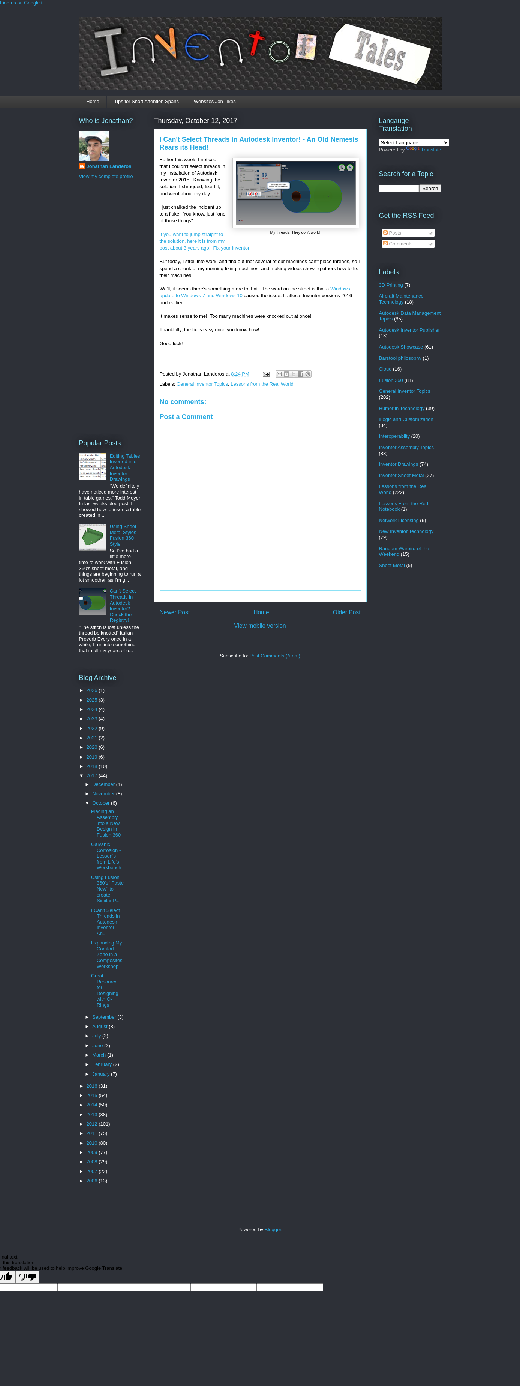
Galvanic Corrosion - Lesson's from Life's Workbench (106, 855)
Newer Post (175, 612)
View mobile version (260, 626)
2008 (93, 1161)
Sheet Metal (392, 565)
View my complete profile (106, 176)
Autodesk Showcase (401, 347)
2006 (93, 1181)
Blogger (273, 1229)
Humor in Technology (402, 408)
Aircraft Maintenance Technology (401, 299)
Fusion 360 (391, 380)
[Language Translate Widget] (414, 142)
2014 (93, 1105)
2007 (93, 1171)
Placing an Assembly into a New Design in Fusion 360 (106, 822)
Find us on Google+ (21, 3)
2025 (93, 700)
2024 (93, 709)
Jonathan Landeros (109, 166)
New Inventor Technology (406, 531)
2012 (93, 1124)
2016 (93, 1086)
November (104, 793)
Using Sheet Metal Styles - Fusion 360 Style (124, 535)
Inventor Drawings (398, 464)
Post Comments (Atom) (275, 656)
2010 (93, 1143)
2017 (93, 775)
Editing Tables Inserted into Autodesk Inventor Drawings (125, 467)
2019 (93, 757)
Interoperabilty (394, 436)
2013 (93, 1114)
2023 (93, 718)
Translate (423, 150)
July (97, 1036)
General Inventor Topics (202, 384)
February (102, 1064)
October (101, 803)
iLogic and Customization (406, 419)
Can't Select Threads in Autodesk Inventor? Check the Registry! (123, 605)
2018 (93, 766)
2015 (93, 1095)
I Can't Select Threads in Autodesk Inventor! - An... (105, 921)
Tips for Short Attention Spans (146, 101)
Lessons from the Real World (262, 384)
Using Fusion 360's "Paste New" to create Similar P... (107, 888)
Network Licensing (399, 520)
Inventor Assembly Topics (406, 447)
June (98, 1045)
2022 (93, 728)
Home (92, 101)
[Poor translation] (27, 1277)
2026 (93, 690)
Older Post (347, 612)
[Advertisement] (109, 308)
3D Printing (391, 285)
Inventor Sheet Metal (401, 475)
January (101, 1074)
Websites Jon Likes (215, 101)
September (104, 1017)
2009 (93, 1152)
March (99, 1055)
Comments (397, 244)
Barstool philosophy (400, 358)
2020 (93, 747)
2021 (93, 738)
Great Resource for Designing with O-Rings (104, 990)
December (104, 784)
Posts (392, 233)
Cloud (385, 369)
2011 (93, 1133)
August (100, 1026)
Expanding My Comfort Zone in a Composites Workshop (107, 954)
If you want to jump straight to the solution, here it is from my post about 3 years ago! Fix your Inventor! (206, 241)
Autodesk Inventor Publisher (409, 330)
